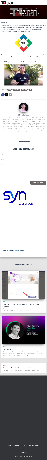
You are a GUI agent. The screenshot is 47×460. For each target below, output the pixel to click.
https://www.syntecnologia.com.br (29, 445)
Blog (10, 445)
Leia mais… (27, 355)
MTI (30, 89)
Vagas (41, 449)
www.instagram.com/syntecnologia (12, 449)
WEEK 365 (7, 349)
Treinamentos (27, 449)
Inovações (24, 89)
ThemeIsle (29, 456)
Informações (16, 89)
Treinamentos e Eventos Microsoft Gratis (17, 368)
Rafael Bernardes (36, 62)
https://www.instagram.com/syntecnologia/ (14, 250)
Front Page (16, 445)
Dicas (9, 89)
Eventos (35, 449)
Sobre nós (23, 452)
